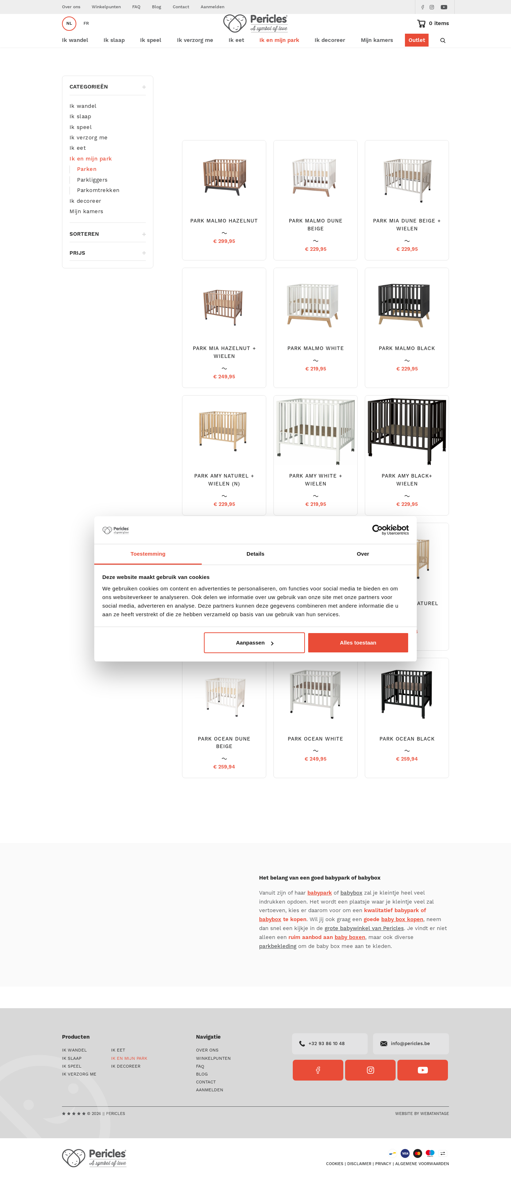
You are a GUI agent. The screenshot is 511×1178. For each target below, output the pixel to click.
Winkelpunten (106, 7)
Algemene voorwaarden (422, 1164)
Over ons (71, 7)
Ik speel (81, 148)
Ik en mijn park (96, 82)
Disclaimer (359, 1164)
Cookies (334, 1164)
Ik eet (78, 169)
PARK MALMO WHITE (315, 370)
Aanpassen (254, 643)
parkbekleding (277, 967)
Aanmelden (212, 7)
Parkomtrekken (98, 212)
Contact (181, 7)
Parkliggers (92, 201)
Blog (156, 7)
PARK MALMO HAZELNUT (224, 242)
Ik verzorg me (89, 159)
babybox (351, 914)
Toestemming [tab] (148, 554)
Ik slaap (80, 138)
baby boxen (350, 959)
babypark (319, 914)
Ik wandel (83, 127)
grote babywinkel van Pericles (364, 950)
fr (86, 34)
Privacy (383, 1164)
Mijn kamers (377, 61)
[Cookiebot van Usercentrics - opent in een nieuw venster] (377, 530)
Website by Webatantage (422, 1113)
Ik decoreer (85, 222)
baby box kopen (402, 941)
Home (68, 82)
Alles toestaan (358, 643)
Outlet (417, 61)
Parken (86, 190)
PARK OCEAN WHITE (315, 760)
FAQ (136, 7)
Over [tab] (363, 554)
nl (69, 34)
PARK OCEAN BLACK (407, 760)
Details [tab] (255, 554)
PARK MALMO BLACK (407, 370)
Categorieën (108, 108)
